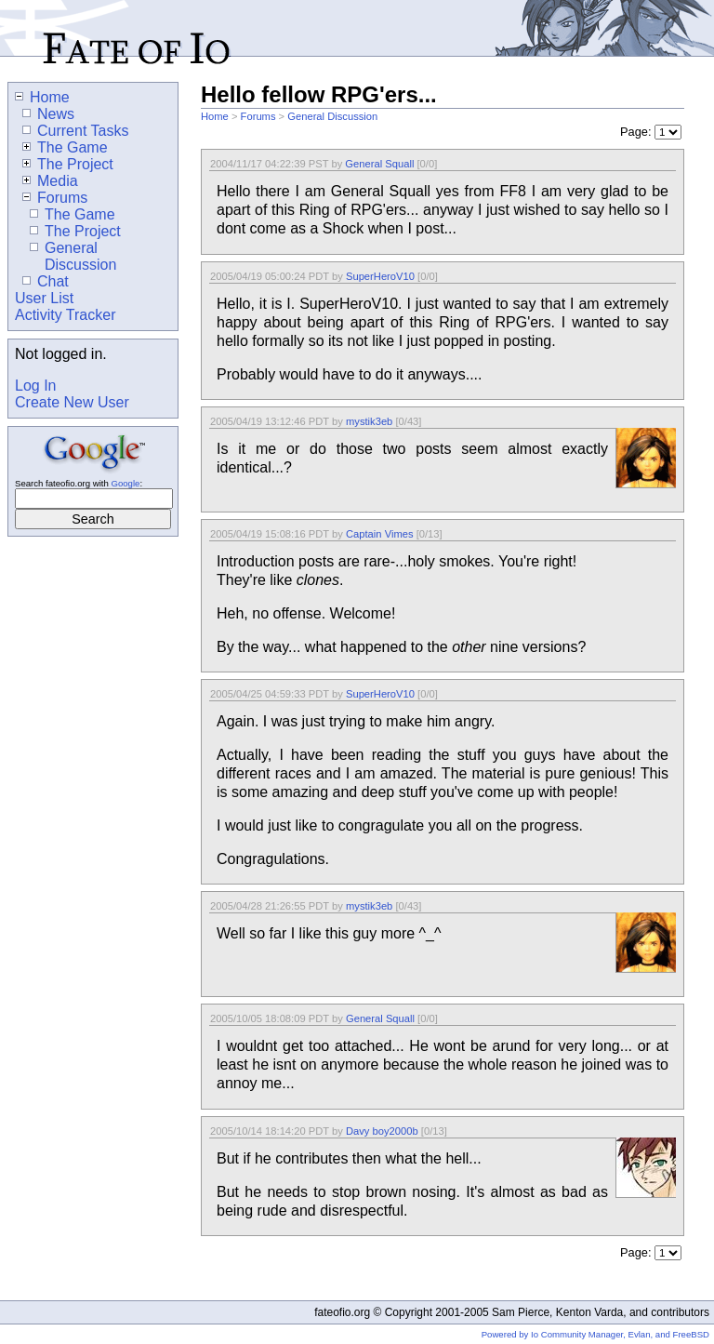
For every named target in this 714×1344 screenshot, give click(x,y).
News (48, 114)
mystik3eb (369, 421)
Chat (45, 281)
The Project (67, 164)
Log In (35, 385)
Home (215, 116)
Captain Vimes (380, 533)
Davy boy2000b (382, 1131)
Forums (258, 116)
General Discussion (332, 116)
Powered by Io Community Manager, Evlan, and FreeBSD (595, 1334)
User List (44, 298)
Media (50, 181)
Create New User (72, 402)
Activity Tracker (65, 315)
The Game (65, 147)
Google (125, 483)
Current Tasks (75, 131)
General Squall (379, 163)
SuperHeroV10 (380, 276)
